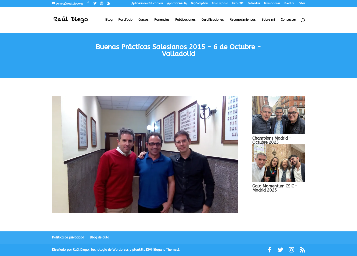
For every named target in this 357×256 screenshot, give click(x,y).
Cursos (143, 20)
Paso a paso (220, 3)
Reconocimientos (243, 20)
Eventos (289, 3)
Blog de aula (99, 237)
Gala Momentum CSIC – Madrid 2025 (274, 188)
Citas (301, 3)
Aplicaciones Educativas (147, 3)
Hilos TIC (237, 3)
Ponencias (161, 20)
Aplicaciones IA (177, 3)
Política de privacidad (68, 237)
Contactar (288, 20)
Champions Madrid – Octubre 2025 (271, 140)
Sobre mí (268, 20)
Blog (108, 20)
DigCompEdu (199, 3)
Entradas (254, 3)
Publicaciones (185, 20)
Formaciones (272, 3)
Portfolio (125, 20)
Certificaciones (212, 20)
